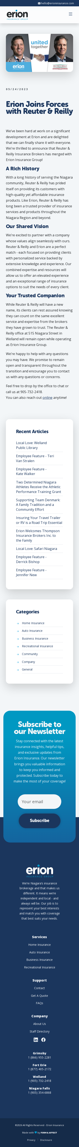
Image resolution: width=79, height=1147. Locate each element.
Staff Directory (40, 1031)
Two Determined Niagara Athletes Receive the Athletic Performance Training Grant (39, 488)
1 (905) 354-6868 (39, 1093)
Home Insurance (42, 624)
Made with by (39, 1132)
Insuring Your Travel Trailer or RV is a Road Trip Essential (39, 521)
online (47, 397)
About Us (39, 1024)
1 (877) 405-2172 (39, 1069)
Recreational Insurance (42, 647)
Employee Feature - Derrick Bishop (39, 560)
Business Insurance (42, 639)
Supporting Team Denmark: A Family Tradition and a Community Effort (39, 506)
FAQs (39, 1003)
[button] (71, 15)
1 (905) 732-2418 (39, 1081)
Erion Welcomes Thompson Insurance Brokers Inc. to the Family (39, 537)
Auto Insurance (42, 632)
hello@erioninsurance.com (56, 3)
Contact (39, 988)
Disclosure (46, 1139)
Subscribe (39, 820)
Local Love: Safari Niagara (39, 549)
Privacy (31, 1139)
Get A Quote (39, 996)
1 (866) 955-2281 (39, 1057)
